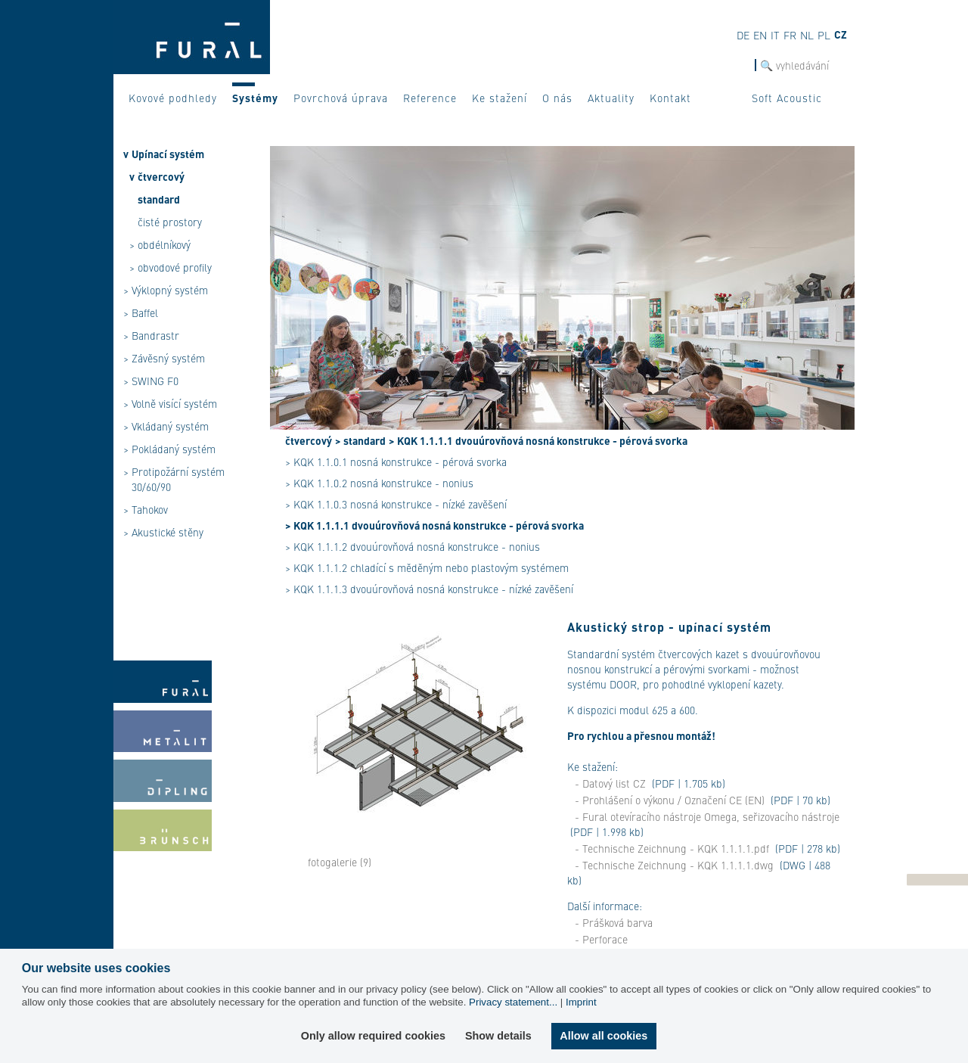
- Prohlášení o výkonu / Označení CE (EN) (670, 799)
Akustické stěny (167, 531)
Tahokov (150, 509)
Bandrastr (155, 335)
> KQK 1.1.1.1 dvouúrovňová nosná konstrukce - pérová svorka (538, 440)
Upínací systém (168, 153)
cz (840, 34)
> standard (360, 440)
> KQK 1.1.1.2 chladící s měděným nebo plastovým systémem (427, 567)
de (743, 34)
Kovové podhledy (173, 97)
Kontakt (670, 97)
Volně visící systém (174, 403)
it (775, 34)
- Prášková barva (614, 922)
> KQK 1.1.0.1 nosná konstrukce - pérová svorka (396, 461)
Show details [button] (498, 1036)
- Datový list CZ (610, 783)
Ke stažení (499, 97)
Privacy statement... (513, 1002)
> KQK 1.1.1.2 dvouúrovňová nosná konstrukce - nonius (412, 546)
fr (789, 34)
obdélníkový (164, 244)
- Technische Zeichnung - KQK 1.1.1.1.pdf (672, 848)
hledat (740, 65)
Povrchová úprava (340, 97)
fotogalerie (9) (339, 861)
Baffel (145, 312)
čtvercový (161, 176)
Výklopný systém (170, 289)
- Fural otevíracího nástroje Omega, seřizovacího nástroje (707, 816)
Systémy (255, 97)
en (760, 34)
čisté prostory (170, 221)
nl (807, 34)
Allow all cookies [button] (603, 1036)
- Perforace (601, 938)
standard (159, 199)
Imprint (581, 1002)
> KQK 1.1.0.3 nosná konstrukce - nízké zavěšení (396, 503)
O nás (557, 97)
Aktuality (611, 97)
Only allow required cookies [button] (373, 1036)
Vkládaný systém (170, 426)
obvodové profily (175, 267)
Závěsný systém (168, 357)
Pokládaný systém (174, 448)
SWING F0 (155, 380)
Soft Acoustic (787, 97)
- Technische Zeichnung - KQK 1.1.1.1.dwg (674, 864)
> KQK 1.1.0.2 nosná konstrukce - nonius (379, 482)
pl (824, 34)
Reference (430, 97)
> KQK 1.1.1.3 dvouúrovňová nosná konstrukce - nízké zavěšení (429, 588)
